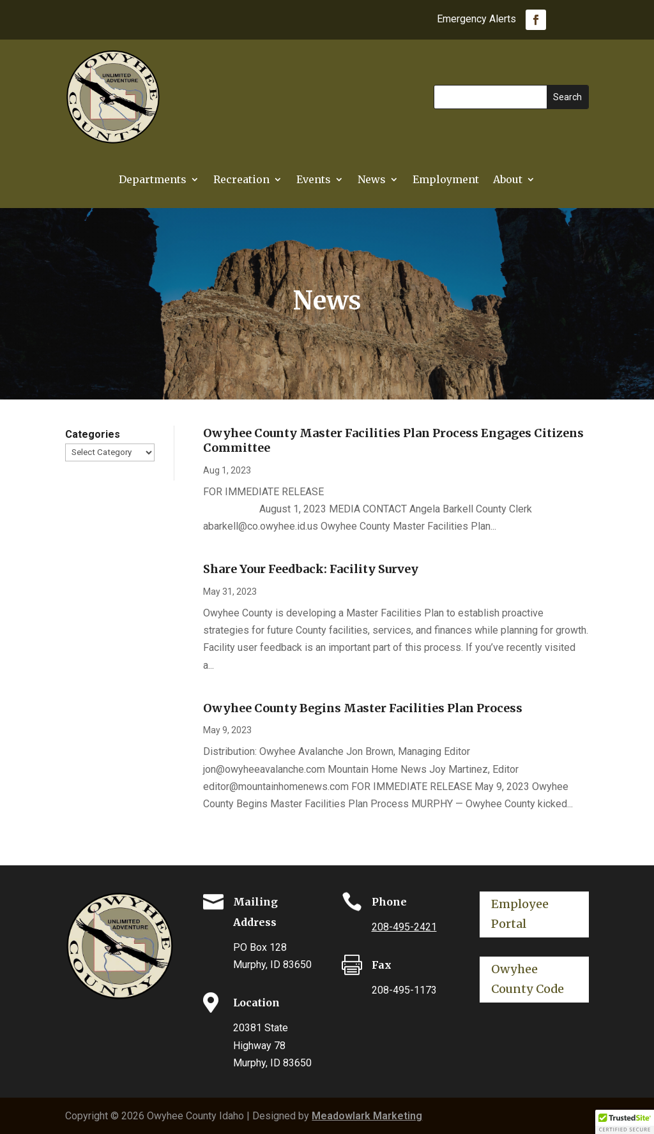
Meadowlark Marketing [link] (367, 1116)
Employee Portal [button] (520, 914)
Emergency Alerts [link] (476, 20)
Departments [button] (152, 180)
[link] (536, 20)
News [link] (372, 180)
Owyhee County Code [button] (527, 979)
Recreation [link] (241, 180)
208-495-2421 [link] (404, 927)
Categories (92, 434)
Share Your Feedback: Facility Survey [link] (310, 569)
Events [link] (313, 180)
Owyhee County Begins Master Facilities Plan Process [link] (362, 708)
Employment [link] (446, 180)
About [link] (507, 180)
